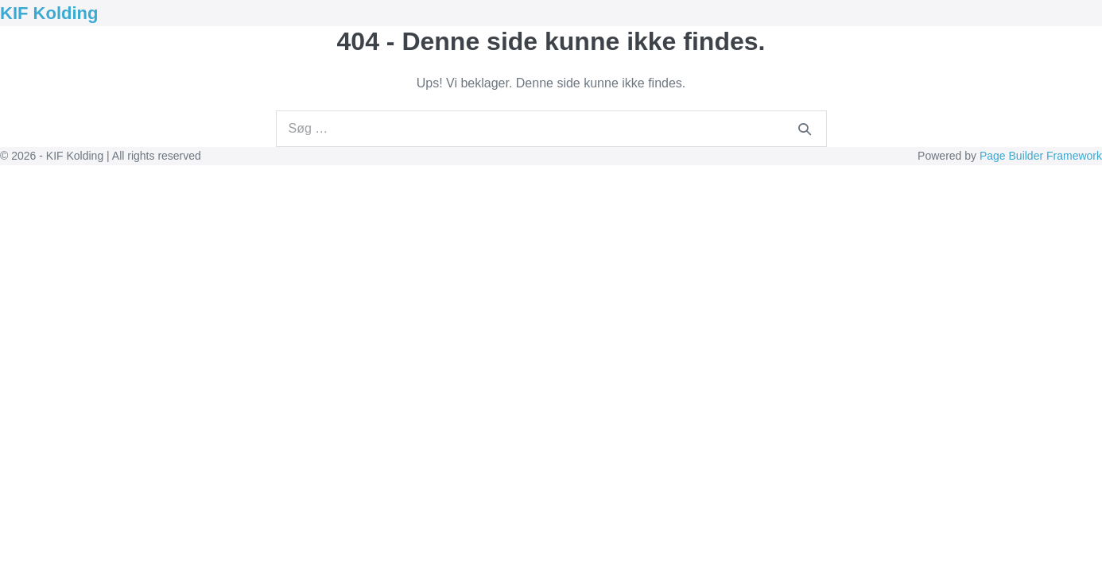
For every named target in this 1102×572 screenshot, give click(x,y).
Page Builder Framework (1041, 155)
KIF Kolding (49, 13)
